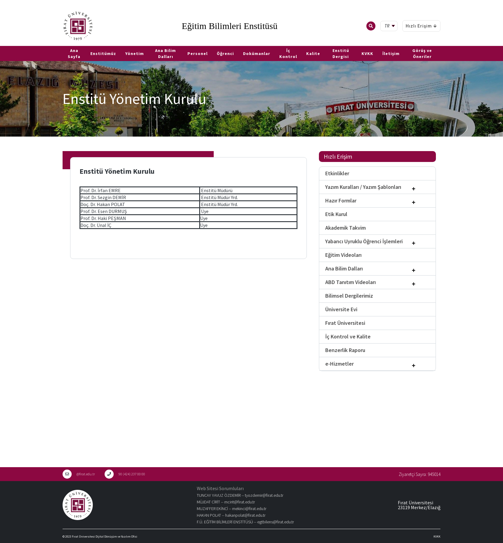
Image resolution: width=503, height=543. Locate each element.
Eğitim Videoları (343, 254)
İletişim (391, 53)
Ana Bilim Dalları (165, 53)
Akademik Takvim (345, 227)
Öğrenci (225, 53)
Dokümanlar (256, 53)
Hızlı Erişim (421, 26)
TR (3, 43)
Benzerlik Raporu (345, 350)
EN (11, 43)
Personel (197, 53)
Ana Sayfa (74, 53)
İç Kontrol (288, 53)
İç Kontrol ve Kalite (348, 336)
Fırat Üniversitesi (345, 322)
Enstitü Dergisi (341, 53)
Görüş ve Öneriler (422, 53)
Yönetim (134, 53)
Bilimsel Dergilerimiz (349, 295)
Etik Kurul (336, 214)
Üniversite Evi (341, 309)
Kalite (313, 53)
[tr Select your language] (390, 26)
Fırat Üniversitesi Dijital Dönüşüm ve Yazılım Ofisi (104, 536)
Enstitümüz (103, 53)
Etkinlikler (337, 173)
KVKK (367, 53)
